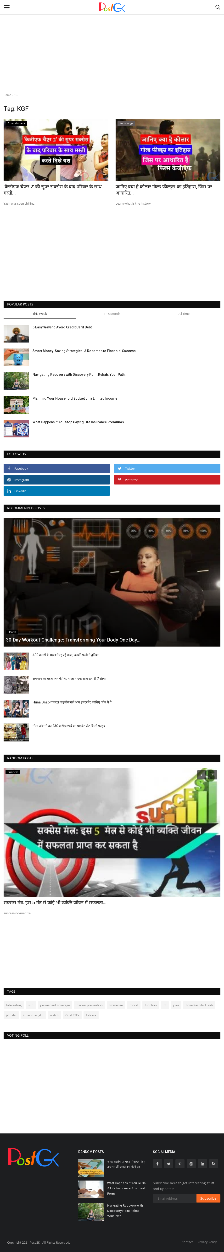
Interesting (14, 1005)
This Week (40, 313)
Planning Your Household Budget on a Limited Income (75, 398)
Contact (187, 1242)
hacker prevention (90, 1005)
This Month (112, 313)
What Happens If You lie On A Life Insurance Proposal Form (126, 1188)
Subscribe (208, 1198)
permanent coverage (55, 1005)
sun (31, 1005)
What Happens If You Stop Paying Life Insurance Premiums (78, 422)
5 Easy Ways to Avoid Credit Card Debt (62, 327)
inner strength (33, 1015)
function (151, 1005)
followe (91, 1015)
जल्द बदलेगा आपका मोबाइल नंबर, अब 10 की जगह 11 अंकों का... (126, 1164)
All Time (184, 313)
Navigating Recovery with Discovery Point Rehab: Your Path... (80, 374)
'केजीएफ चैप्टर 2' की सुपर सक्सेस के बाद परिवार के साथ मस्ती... (53, 190)
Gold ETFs (72, 1015)
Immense (116, 1005)
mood (133, 1005)
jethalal (11, 1015)
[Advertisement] (112, 39)
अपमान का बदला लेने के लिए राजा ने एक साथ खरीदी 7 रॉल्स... (70, 678)
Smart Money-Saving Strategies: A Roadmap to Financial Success (84, 351)
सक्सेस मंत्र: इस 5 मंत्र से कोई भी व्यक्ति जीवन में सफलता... (55, 902)
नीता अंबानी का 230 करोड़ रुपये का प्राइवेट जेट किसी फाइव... (70, 726)
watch (54, 1015)
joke (176, 1005)
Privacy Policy (207, 1242)
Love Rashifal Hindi (199, 1005)
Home (7, 95)
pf (164, 1005)
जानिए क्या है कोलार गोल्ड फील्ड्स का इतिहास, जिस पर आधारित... (164, 190)
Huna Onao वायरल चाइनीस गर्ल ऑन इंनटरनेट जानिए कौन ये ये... (73, 702)
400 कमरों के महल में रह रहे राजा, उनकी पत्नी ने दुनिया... (67, 655)
